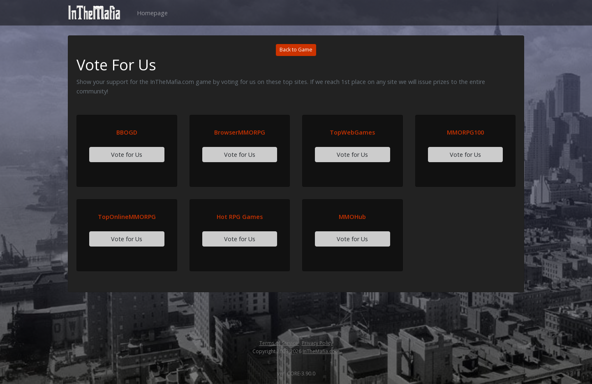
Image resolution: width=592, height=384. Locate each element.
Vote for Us (126, 154)
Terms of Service (279, 343)
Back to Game (296, 49)
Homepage (152, 13)
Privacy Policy (317, 343)
